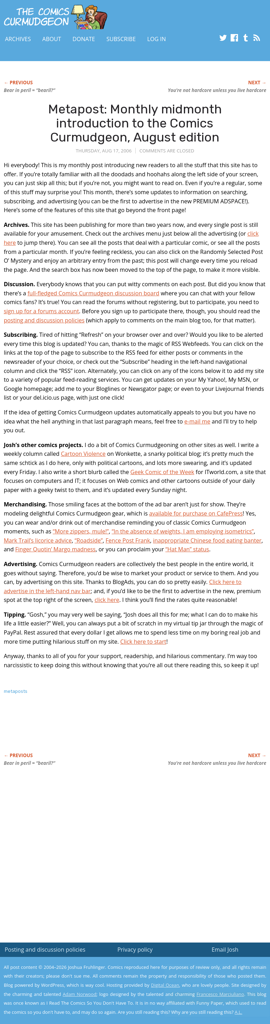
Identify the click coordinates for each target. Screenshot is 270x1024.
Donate (83, 39)
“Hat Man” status (187, 549)
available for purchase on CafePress (196, 513)
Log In (156, 39)
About (51, 39)
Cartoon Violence (83, 454)
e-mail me (197, 421)
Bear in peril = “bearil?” (29, 90)
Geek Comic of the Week (162, 472)
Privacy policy (135, 949)
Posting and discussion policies (45, 949)
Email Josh (225, 949)
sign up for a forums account (41, 311)
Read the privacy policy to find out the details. (207, 980)
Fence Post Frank (127, 540)
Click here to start (143, 641)
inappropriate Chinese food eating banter (207, 540)
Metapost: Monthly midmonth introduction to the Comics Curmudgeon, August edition (135, 122)
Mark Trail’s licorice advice (38, 540)
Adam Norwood (80, 994)
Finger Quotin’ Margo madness (55, 549)
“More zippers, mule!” (81, 531)
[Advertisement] (86, 730)
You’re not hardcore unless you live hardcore (217, 90)
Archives (18, 39)
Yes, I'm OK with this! (210, 998)
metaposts (15, 691)
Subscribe (121, 39)
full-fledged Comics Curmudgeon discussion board (93, 293)
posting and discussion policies (44, 320)
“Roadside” (89, 540)
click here (107, 600)
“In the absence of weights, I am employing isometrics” (183, 531)
